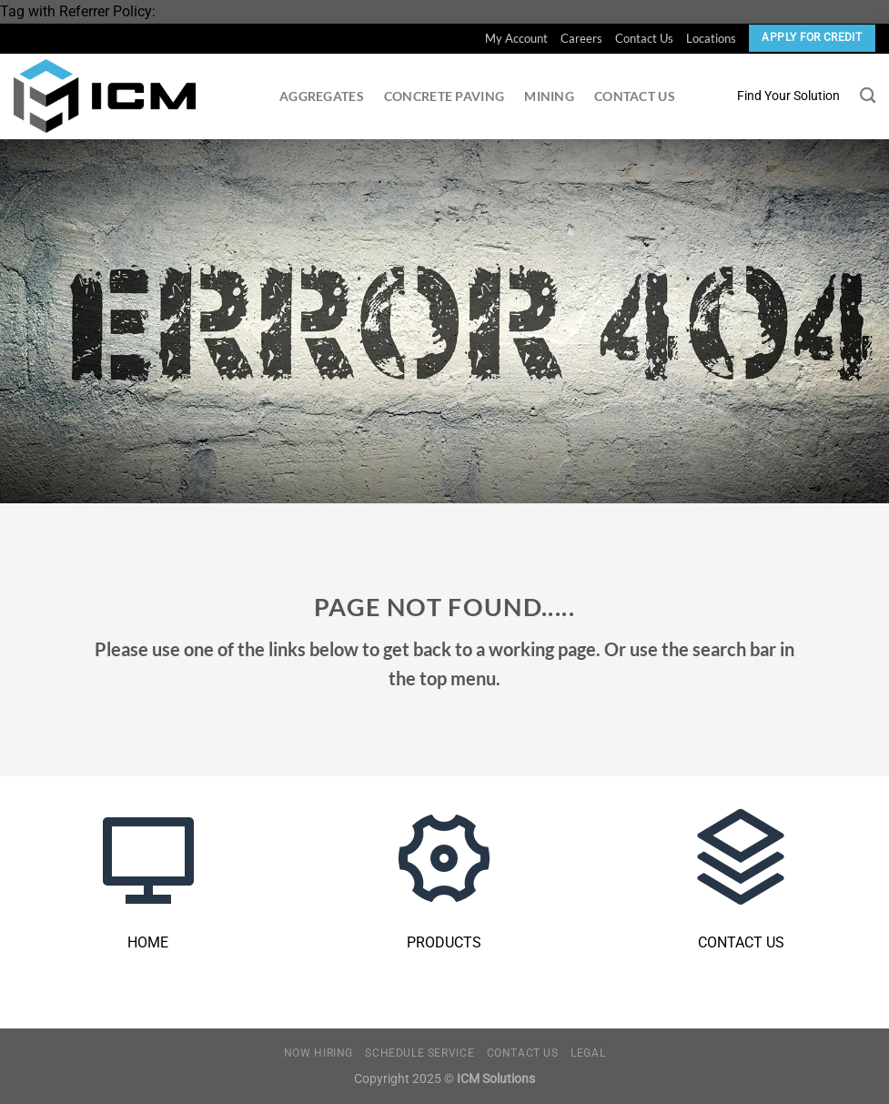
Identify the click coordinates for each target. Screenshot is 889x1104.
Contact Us (644, 38)
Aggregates (321, 96)
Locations (711, 38)
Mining (549, 96)
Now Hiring (318, 1053)
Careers (581, 38)
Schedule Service (419, 1053)
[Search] (867, 96)
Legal (588, 1053)
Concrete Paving (444, 96)
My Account (516, 38)
